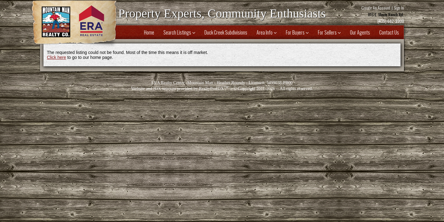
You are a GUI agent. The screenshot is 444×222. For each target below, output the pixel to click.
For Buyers (297, 32)
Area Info (267, 32)
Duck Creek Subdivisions (225, 32)
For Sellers (329, 32)
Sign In (399, 7)
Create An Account (375, 7)
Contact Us (389, 32)
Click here (56, 57)
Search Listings (179, 32)
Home (149, 32)
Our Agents (360, 32)
